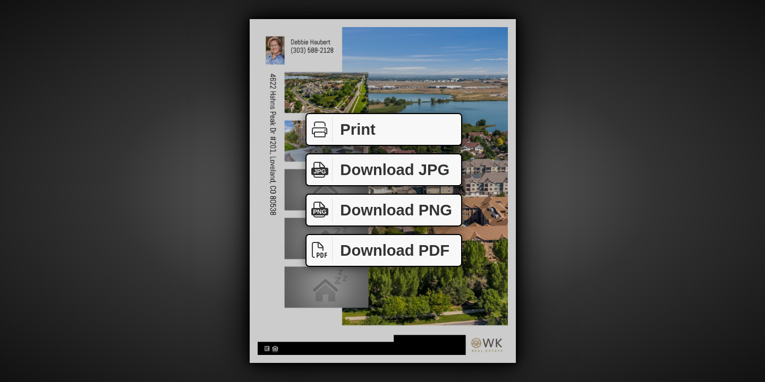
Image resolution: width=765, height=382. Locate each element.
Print (341, 129)
